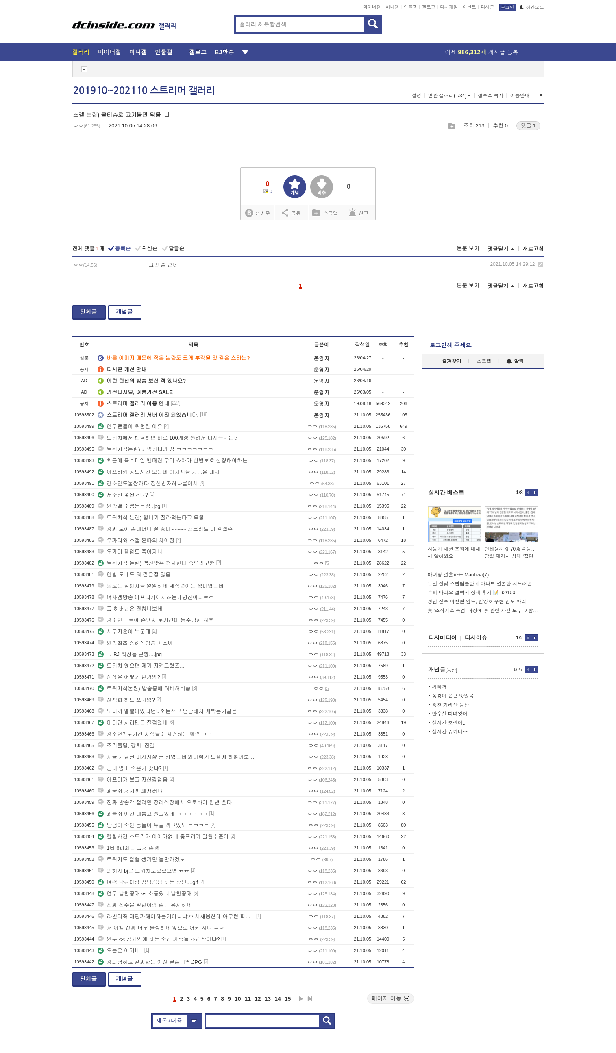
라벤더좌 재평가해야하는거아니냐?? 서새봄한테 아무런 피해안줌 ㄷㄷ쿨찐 (176, 916)
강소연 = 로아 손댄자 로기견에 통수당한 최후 (155, 620)
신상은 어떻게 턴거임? (129, 677)
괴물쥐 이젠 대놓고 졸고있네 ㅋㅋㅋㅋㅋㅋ (152, 814)
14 (277, 999)
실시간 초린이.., (449, 723)
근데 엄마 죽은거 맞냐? (129, 768)
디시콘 (487, 6)
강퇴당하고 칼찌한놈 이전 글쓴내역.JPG (150, 962)
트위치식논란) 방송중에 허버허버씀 (144, 688)
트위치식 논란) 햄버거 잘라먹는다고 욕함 (151, 517)
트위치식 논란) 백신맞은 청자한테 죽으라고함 (156, 563)
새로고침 (533, 249)
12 (258, 999)
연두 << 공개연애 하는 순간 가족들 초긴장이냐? (159, 939)
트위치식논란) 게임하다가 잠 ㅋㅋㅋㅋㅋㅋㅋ (155, 449)
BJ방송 (224, 52)
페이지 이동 (391, 998)
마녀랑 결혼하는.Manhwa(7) (458, 575)
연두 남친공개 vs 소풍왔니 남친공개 (145, 894)
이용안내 (520, 96)
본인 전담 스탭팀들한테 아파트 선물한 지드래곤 (480, 584)
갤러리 (81, 52)
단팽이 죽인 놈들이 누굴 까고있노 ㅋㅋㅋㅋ (153, 825)
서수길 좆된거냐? (123, 495)
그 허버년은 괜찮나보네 (130, 609)
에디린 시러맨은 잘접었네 (133, 723)
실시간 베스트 (446, 492)
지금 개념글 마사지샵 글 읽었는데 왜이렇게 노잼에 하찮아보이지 (176, 757)
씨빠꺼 (439, 687)
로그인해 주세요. (451, 345)
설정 (416, 96)
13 (268, 999)
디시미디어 (443, 638)
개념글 (124, 312)
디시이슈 (476, 638)
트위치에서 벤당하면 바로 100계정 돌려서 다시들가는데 (168, 438)
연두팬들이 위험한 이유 (130, 426)
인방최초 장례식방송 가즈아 (135, 643)
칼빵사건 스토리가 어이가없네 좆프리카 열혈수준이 (163, 837)
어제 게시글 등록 (481, 52)
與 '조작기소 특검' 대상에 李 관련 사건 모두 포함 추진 (483, 610)
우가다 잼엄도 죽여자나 (130, 552)
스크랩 (451, 126)
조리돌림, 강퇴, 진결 (126, 745)
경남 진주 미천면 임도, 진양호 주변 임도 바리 (477, 601)
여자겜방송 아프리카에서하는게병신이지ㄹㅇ (156, 597)
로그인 (507, 7)
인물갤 (410, 6)
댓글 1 (528, 126)
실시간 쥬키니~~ (450, 732)
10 (238, 999)
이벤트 (469, 6)
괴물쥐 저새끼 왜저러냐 (130, 791)
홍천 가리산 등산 (450, 705)
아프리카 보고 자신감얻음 (133, 780)
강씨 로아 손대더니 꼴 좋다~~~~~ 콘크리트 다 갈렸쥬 (165, 529)
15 (288, 999)
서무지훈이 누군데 (124, 631)
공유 (291, 212)
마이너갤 (372, 6)
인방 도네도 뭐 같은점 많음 (134, 574)
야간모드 (532, 7)
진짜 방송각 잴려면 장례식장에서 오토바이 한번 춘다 (165, 802)
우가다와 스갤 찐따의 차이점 (136, 540)
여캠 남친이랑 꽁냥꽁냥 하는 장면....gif (148, 882)
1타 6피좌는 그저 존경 (128, 848)
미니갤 (392, 6)
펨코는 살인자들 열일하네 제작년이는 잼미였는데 (160, 586)
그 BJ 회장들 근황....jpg (130, 654)
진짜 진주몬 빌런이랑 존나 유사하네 (145, 905)
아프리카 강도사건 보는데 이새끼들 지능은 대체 (159, 472)
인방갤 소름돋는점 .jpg (129, 506)
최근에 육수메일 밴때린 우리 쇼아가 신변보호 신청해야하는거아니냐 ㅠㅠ (176, 461)
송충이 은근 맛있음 (453, 696)
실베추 (257, 213)
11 (247, 999)
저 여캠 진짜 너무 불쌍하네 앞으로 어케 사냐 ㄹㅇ (161, 928)
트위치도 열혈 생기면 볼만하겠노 (141, 859)
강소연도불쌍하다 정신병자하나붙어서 (148, 483)
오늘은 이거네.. (120, 951)
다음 (300, 999)
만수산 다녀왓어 (450, 714)
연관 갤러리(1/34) (449, 96)
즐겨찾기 (451, 361)
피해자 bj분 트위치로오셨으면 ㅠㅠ (143, 871)
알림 (515, 361)
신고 (358, 212)
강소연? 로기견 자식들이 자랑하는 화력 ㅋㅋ (155, 734)
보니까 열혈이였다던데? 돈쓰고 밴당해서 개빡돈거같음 (167, 711)
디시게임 (449, 6)
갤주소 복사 (490, 96)
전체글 (88, 312)
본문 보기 (468, 248)
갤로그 (428, 6)
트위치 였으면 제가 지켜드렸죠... (141, 666)
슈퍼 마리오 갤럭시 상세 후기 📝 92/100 (472, 592)
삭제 (540, 264)
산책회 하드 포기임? (126, 700)
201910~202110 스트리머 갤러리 (144, 91)
